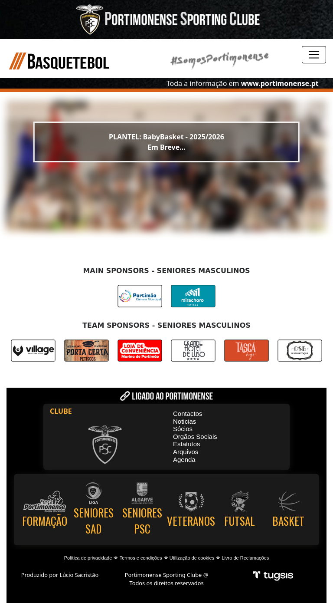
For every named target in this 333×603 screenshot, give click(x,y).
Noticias (184, 421)
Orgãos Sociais (195, 436)
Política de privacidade (88, 557)
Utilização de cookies (192, 557)
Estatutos (186, 444)
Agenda (184, 459)
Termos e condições (141, 557)
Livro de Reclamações (245, 557)
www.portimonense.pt (280, 83)
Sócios (183, 428)
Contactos (187, 413)
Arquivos (185, 451)
